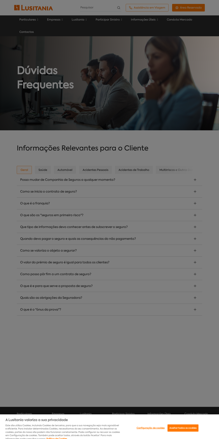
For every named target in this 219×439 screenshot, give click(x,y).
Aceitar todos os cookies (183, 432)
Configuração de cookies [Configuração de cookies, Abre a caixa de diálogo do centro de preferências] (151, 432)
